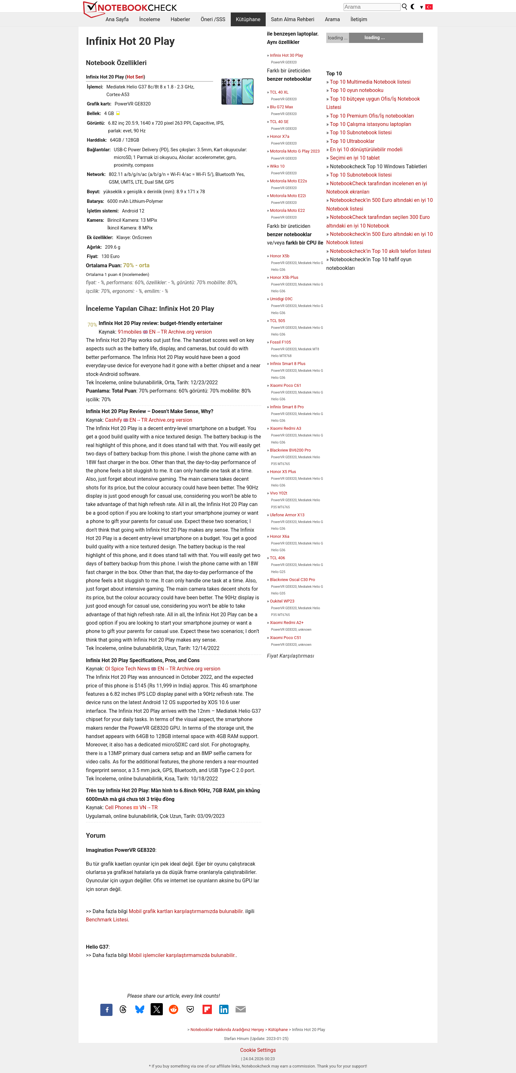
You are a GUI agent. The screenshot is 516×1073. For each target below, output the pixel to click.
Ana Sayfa (117, 19)
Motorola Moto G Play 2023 (295, 151)
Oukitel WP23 (282, 601)
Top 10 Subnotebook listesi (361, 132)
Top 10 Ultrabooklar (352, 141)
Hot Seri (135, 77)
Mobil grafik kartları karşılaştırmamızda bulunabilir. (186, 911)
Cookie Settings (258, 1050)
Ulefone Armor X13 (287, 514)
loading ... (337, 37)
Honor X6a (279, 536)
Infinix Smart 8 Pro (287, 406)
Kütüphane (248, 19)
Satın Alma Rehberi (292, 19)
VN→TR (148, 807)
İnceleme (149, 19)
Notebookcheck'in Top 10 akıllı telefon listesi (380, 251)
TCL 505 (277, 320)
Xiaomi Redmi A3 (285, 428)
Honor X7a (279, 136)
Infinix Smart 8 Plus (287, 363)
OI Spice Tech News (127, 669)
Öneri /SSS (213, 19)
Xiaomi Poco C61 (285, 385)
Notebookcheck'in (351, 234)
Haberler (180, 19)
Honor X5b (279, 256)
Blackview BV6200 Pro (290, 450)
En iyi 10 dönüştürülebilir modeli (366, 149)
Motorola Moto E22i (288, 195)
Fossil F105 (280, 342)
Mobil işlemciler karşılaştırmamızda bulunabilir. (182, 955)
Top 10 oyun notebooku (356, 90)
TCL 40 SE (279, 121)
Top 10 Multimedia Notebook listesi (370, 82)
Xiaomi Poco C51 (285, 637)
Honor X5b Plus (284, 277)
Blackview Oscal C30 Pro (292, 579)
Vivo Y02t (278, 493)
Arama (332, 19)
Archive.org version (190, 332)
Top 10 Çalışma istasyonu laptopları (370, 124)
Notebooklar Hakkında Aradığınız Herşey (227, 1029)
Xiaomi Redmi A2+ (287, 622)
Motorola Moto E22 (287, 210)
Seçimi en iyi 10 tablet (354, 158)
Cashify (113, 420)
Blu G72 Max (281, 106)
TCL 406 (277, 557)
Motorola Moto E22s (288, 181)
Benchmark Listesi (107, 920)
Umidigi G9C (281, 298)
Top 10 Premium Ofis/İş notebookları (372, 116)
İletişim (359, 19)
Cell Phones (118, 807)
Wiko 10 (277, 166)
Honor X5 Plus (283, 471)
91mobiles (130, 332)
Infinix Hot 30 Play (286, 55)
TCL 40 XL (279, 92)
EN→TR (158, 332)
